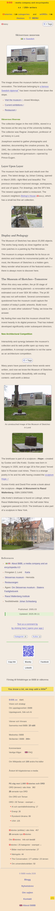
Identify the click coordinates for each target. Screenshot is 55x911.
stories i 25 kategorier (19, 845)
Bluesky (28, 662)
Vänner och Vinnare (18, 721)
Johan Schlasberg (27, 601)
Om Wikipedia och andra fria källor (26, 762)
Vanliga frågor (15, 752)
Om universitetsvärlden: (23, 864)
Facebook (45, 662)
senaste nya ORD (18, 791)
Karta (27, 572)
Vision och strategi (17, 704)
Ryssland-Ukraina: (21, 816)
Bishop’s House (28, 196)
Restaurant (11, 110)
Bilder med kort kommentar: (25, 849)
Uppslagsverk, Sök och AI (20, 712)
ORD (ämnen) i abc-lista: (20, 787)
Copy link (12, 662)
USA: (16, 821)
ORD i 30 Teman (16, 802)
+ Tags (47, 24)
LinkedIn (28, 668)
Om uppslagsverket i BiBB (20, 708)
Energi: (16, 811)
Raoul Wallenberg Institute (17, 596)
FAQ (28, 752)
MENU (33, 18)
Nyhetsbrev (27, 886)
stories (7, 14)
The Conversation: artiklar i (30, 859)
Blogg (27, 879)
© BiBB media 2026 (27, 874)
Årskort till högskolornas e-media (23, 771)
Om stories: (15, 839)
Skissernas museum (14, 577)
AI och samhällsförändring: (25, 807)
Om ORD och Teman (18, 797)
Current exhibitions (14, 105)
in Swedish (28, 39)
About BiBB (27, 905)
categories (24, 14)
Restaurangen (11, 582)
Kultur (37, 637)
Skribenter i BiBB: (19, 739)
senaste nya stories (20, 834)
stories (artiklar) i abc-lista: (21, 830)
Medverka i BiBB (16, 735)
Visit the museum (14, 100)
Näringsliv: (18, 854)
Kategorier (21, 637)
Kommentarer (15, 748)
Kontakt (27, 899)
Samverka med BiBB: (18, 725)
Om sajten (27, 892)
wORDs (44, 14)
